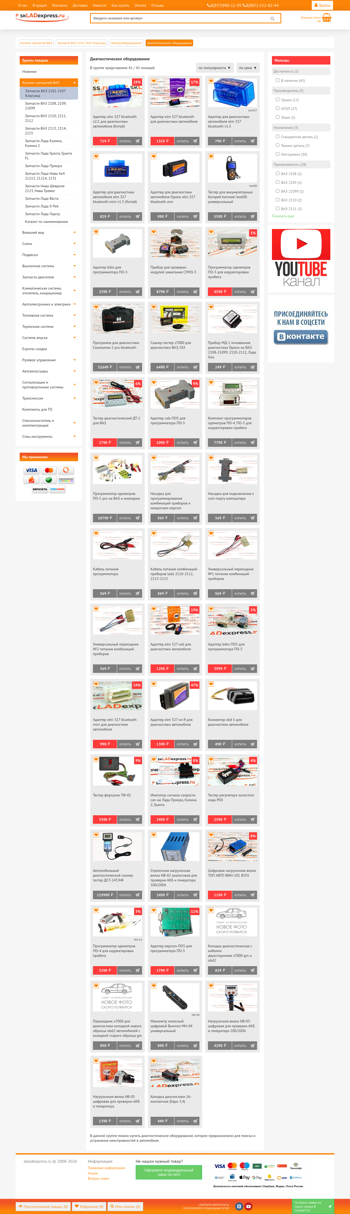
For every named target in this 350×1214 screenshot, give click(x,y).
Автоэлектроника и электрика (46, 304)
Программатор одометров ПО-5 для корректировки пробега (229, 272)
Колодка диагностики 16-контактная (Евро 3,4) (171, 1099)
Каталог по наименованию (46, 221)
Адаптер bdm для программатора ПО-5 (110, 269)
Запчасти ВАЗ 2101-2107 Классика (45, 93)
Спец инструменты (37, 436)
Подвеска (30, 254)
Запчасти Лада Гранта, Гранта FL (48, 155)
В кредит (40, 5)
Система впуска (35, 337)
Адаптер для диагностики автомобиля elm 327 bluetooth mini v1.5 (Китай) (115, 197)
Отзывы (157, 5)
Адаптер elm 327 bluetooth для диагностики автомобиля (174, 119)
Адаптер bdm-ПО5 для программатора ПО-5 (226, 646)
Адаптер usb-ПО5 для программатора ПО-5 (168, 420)
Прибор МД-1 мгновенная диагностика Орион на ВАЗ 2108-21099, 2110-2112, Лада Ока (232, 349)
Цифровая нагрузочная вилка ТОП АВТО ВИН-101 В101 (232, 873)
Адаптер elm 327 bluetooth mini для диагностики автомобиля (114, 724)
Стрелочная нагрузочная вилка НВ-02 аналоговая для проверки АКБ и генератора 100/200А (174, 877)
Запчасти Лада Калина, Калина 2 (43, 143)
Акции (93, 1173)
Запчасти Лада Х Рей (41, 206)
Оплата (140, 5)
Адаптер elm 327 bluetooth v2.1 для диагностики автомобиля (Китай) (114, 121)
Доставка (80, 5)
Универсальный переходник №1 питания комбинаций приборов (231, 574)
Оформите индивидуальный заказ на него (168, 1172)
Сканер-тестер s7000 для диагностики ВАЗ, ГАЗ (171, 345)
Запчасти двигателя (38, 277)
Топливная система (37, 315)
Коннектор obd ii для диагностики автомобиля (228, 722)
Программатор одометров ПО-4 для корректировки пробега (114, 951)
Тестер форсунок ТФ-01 (112, 795)
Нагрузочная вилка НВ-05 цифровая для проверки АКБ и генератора (116, 1101)
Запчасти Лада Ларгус (43, 213)
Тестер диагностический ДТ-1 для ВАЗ (116, 420)
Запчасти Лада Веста (41, 198)
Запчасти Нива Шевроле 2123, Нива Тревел (45, 188)
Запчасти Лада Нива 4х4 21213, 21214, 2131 (45, 176)
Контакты (59, 5)
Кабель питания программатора (105, 571)
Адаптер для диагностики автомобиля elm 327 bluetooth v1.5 (228, 121)
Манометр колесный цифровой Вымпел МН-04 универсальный (172, 1026)
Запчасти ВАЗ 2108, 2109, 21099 (45, 106)
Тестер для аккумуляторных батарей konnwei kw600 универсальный (230, 197)
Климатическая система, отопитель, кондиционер (42, 290)
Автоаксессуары (35, 371)
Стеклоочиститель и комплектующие (38, 423)
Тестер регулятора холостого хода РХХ (231, 797)
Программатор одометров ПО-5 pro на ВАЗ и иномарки (116, 496)
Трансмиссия (32, 398)
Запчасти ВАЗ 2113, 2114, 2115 (45, 130)
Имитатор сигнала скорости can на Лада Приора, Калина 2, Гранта (174, 800)
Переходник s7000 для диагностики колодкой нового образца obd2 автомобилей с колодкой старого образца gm (117, 1028)
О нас (22, 5)
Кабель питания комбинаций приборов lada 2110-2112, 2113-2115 (174, 574)
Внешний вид (33, 232)
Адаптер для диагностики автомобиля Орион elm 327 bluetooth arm (173, 197)
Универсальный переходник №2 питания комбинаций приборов (116, 649)
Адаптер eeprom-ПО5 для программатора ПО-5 (171, 948)
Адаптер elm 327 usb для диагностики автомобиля (171, 646)
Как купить (120, 5)
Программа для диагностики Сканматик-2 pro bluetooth (116, 345)
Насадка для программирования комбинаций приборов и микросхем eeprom (171, 500)
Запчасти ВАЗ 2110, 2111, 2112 (45, 118)
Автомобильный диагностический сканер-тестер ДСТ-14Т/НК (113, 875)
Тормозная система (37, 326)
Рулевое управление (39, 360)
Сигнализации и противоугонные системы (42, 384)
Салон (27, 243)
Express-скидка (34, 348)
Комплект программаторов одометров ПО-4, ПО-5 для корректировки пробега (229, 423)
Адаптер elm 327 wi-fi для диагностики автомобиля (172, 722)
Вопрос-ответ (98, 1178)
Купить (125, 141)
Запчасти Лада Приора (43, 165)
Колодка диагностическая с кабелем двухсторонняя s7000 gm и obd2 (230, 953)
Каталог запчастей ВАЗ (40, 82)
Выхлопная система (38, 266)
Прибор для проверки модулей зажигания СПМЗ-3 (173, 269)
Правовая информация (106, 1167)
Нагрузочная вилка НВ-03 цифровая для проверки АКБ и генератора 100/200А (231, 1026)
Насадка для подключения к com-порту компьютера (231, 496)
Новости (99, 5)
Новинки (29, 71)
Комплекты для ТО (37, 409)
